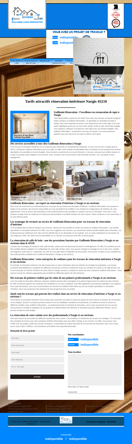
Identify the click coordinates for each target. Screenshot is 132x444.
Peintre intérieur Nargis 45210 (19, 406)
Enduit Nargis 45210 (16, 411)
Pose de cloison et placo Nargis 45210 (23, 408)
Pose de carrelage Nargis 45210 (59, 406)
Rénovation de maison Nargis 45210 (100, 406)
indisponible (72, 37)
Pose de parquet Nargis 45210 (59, 408)
